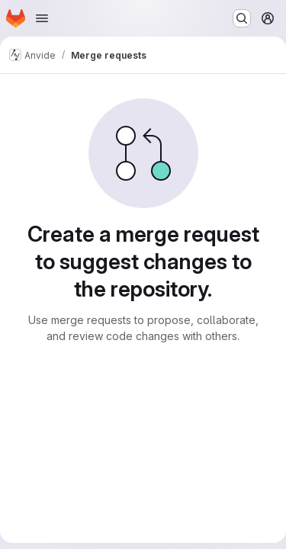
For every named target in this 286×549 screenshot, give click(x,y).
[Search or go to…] (242, 18)
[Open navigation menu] (42, 18)
